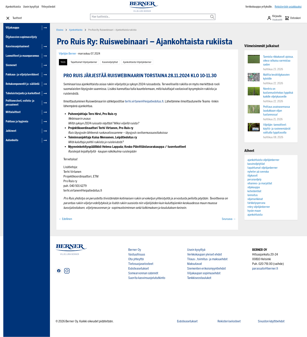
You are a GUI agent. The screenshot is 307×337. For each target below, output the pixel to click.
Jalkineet (11, 131)
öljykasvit (252, 175)
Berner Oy (134, 250)
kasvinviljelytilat (110, 62)
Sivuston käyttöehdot (271, 321)
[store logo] (143, 7)
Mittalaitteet (13, 112)
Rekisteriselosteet (229, 321)
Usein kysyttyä (31, 6)
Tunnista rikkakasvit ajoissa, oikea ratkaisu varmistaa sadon (278, 60)
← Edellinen (65, 219)
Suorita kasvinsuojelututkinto (146, 278)
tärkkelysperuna (256, 203)
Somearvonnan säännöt (143, 273)
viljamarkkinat (255, 199)
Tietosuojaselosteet (140, 264)
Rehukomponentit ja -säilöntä (22, 84)
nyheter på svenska (258, 171)
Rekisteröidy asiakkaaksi (288, 6)
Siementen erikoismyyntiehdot (206, 268)
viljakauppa (253, 187)
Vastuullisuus (136, 254)
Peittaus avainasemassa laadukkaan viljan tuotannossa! (276, 110)
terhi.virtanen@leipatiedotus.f (144, 101)
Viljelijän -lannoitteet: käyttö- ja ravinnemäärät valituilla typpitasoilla (277, 128)
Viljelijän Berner (68, 53)
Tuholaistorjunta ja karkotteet (23, 93)
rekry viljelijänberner (258, 207)
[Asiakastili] (274, 18)
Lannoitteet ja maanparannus (22, 55)
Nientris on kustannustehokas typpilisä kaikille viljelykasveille (278, 92)
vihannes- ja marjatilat (259, 183)
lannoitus (252, 195)
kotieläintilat (254, 191)
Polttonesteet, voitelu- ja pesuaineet (20, 102)
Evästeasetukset (138, 268)
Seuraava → (229, 219)
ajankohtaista (255, 214)
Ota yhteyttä (136, 259)
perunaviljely (254, 179)
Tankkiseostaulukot (199, 278)
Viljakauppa (12, 27)
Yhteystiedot (48, 6)
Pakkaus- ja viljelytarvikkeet (22, 74)
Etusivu (59, 30)
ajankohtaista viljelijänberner (137, 62)
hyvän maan (254, 210)
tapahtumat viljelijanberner (84, 62)
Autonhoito (12, 140)
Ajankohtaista (13, 6)
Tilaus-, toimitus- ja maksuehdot (207, 259)
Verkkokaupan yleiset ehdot (204, 254)
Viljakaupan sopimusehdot (203, 273)
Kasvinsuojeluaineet (17, 46)
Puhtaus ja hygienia (17, 121)
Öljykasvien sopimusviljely (21, 37)
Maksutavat (194, 264)
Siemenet (11, 65)
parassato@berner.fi (265, 268)
